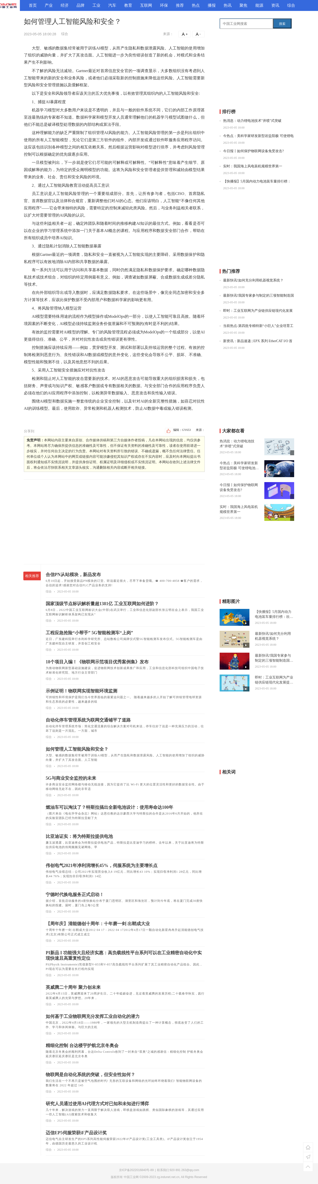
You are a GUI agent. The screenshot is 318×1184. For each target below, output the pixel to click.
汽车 (112, 5)
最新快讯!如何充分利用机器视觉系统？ (253, 280)
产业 (49, 5)
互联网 (146, 5)
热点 (196, 5)
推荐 (180, 5)
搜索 (282, 24)
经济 (65, 5)
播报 (212, 5)
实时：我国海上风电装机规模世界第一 (252, 166)
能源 (259, 5)
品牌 (80, 5)
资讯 (275, 5)
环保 (164, 5)
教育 (128, 5)
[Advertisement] (114, 522)
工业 (96, 5)
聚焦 (243, 5)
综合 (291, 5)
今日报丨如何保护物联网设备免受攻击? (253, 151)
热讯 (228, 5)
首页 (33, 5)
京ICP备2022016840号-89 (136, 1170)
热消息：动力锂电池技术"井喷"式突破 (252, 121)
